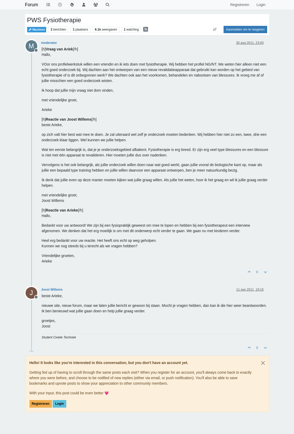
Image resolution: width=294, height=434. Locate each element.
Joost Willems (52, 289)
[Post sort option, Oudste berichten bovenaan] (215, 29)
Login (59, 404)
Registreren (41, 404)
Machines (36, 29)
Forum (31, 4)
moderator (49, 43)
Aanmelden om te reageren (245, 29)
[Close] (263, 363)
